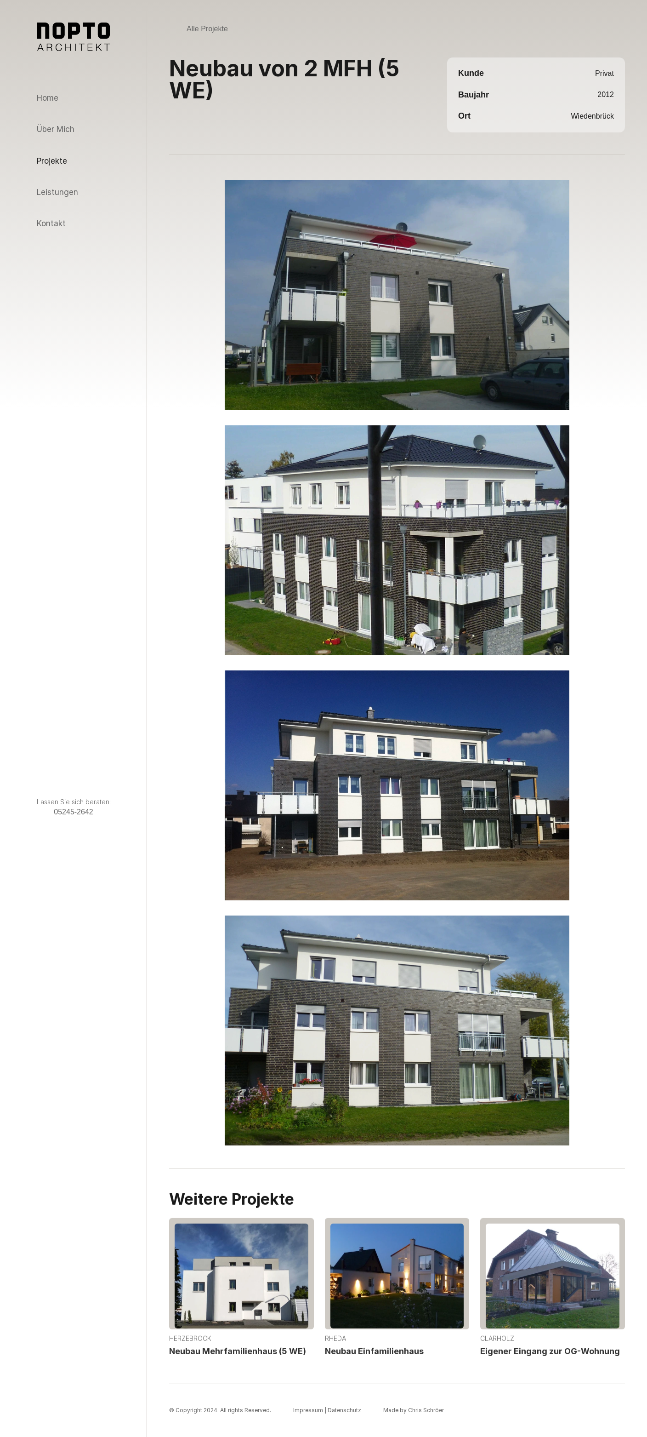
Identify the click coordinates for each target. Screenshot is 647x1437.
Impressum (308, 1410)
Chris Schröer (426, 1410)
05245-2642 (73, 812)
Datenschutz (344, 1410)
